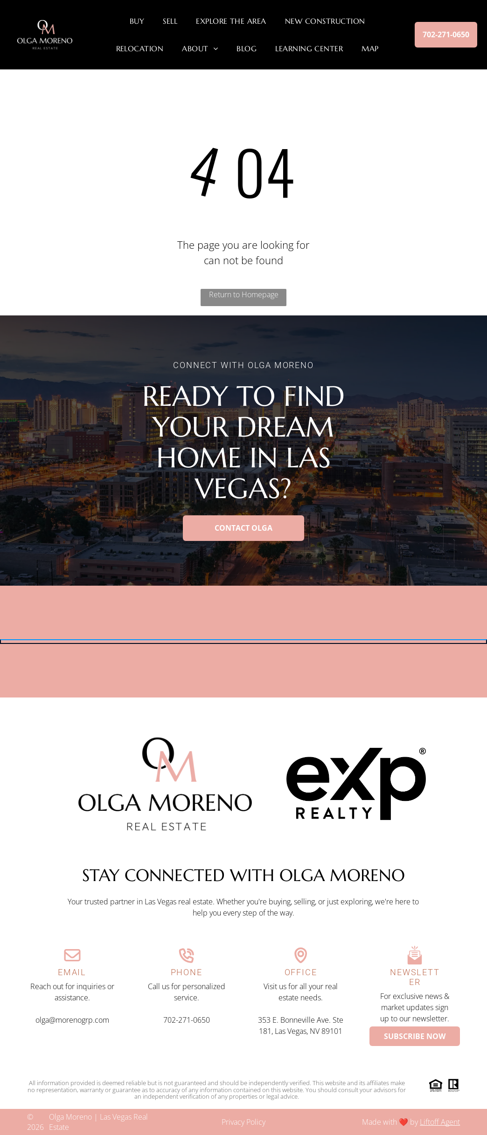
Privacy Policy (243, 1122)
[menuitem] (136, 20)
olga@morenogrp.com (72, 1020)
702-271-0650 (186, 1020)
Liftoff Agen (439, 1122)
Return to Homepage (243, 294)
